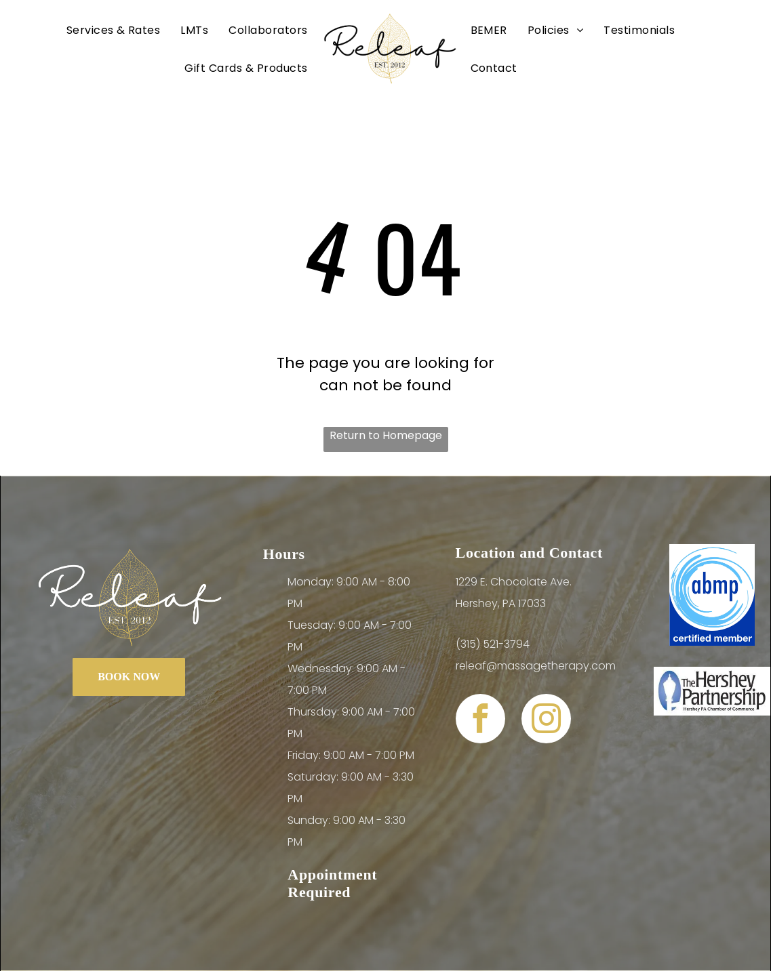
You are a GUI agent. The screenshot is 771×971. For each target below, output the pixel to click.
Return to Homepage (386, 435)
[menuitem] (113, 30)
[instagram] (546, 720)
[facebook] (480, 720)
